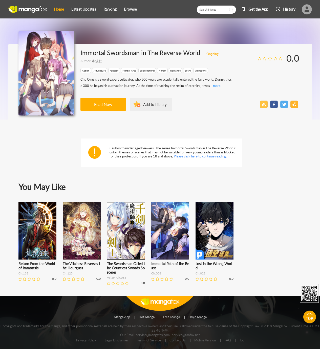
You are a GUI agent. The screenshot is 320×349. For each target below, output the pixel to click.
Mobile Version (205, 340)
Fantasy (114, 70)
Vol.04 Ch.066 (116, 278)
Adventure (100, 70)
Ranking (110, 9)
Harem (162, 70)
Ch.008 (156, 273)
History (289, 9)
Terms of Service (149, 340)
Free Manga (171, 317)
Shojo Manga (197, 317)
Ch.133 (23, 273)
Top (241, 340)
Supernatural (147, 70)
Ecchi (188, 70)
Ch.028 (200, 273)
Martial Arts (129, 70)
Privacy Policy (86, 340)
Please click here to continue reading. (200, 156)
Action (86, 70)
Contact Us (177, 340)
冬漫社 (97, 61)
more (217, 86)
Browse (130, 9)
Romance (175, 70)
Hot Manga (147, 317)
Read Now (103, 104)
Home (59, 9)
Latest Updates (83, 9)
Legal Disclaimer (116, 340)
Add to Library (155, 104)
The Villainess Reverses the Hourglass (81, 266)
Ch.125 (68, 273)
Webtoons (200, 70)
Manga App (122, 317)
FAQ (227, 340)
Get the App (258, 9)
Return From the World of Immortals (36, 266)
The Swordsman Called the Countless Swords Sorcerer (126, 268)
